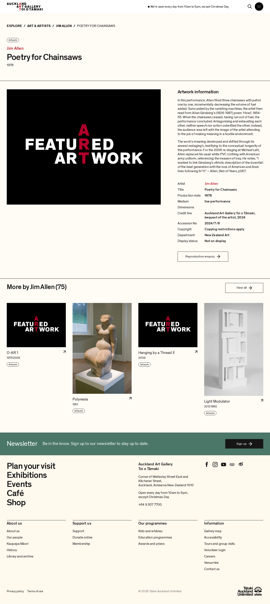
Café (15, 493)
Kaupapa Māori (17, 543)
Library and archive (20, 556)
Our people (15, 537)
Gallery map (212, 531)
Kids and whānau (150, 531)
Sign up (244, 444)
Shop (16, 502)
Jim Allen (15, 48)
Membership (81, 543)
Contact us (212, 569)
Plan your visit (31, 466)
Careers (209, 556)
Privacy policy (15, 591)
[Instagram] (215, 464)
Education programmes (155, 537)
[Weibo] (240, 464)
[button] (36, 359)
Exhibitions (27, 475)
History (12, 550)
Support (78, 531)
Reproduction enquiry (202, 256)
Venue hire (211, 562)
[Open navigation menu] (259, 6)
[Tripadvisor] (232, 464)
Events (19, 484)
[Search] (250, 6)
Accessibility (213, 537)
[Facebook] (206, 464)
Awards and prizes (151, 543)
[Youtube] (223, 464)
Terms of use (35, 591)
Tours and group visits (219, 543)
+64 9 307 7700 (150, 504)
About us (13, 531)
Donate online (82, 537)
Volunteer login (214, 550)
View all (244, 287)
